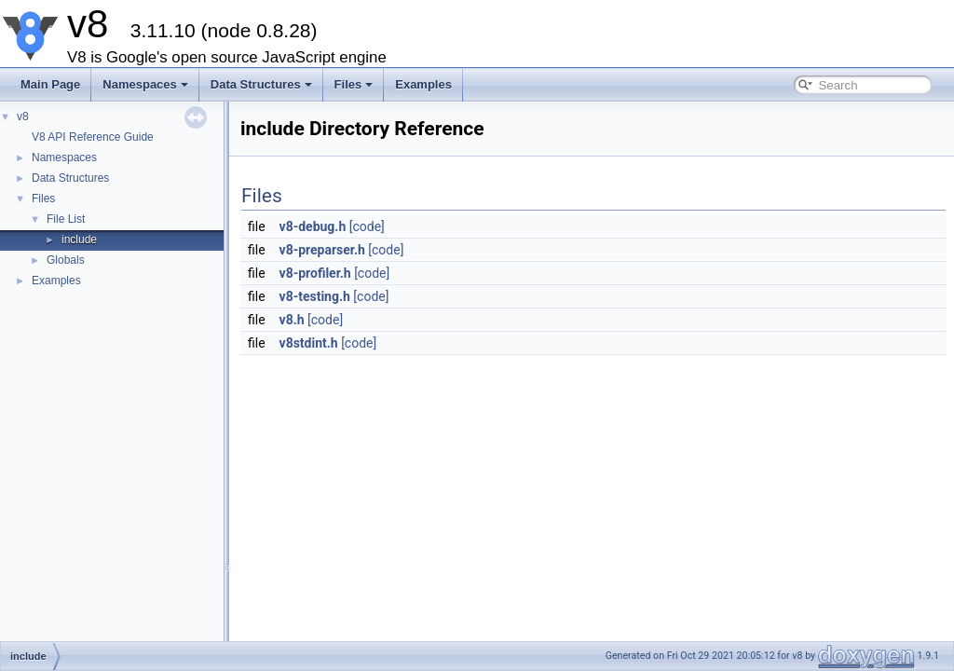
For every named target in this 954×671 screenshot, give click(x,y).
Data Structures (261, 84)
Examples (423, 84)
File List (66, 219)
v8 (23, 116)
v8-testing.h (314, 296)
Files (354, 84)
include (79, 239)
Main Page (50, 84)
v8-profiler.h (315, 273)
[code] (367, 226)
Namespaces (145, 84)
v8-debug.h (313, 226)
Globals (66, 260)
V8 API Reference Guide (93, 137)
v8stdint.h (308, 343)
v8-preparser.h (322, 249)
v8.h (292, 319)
